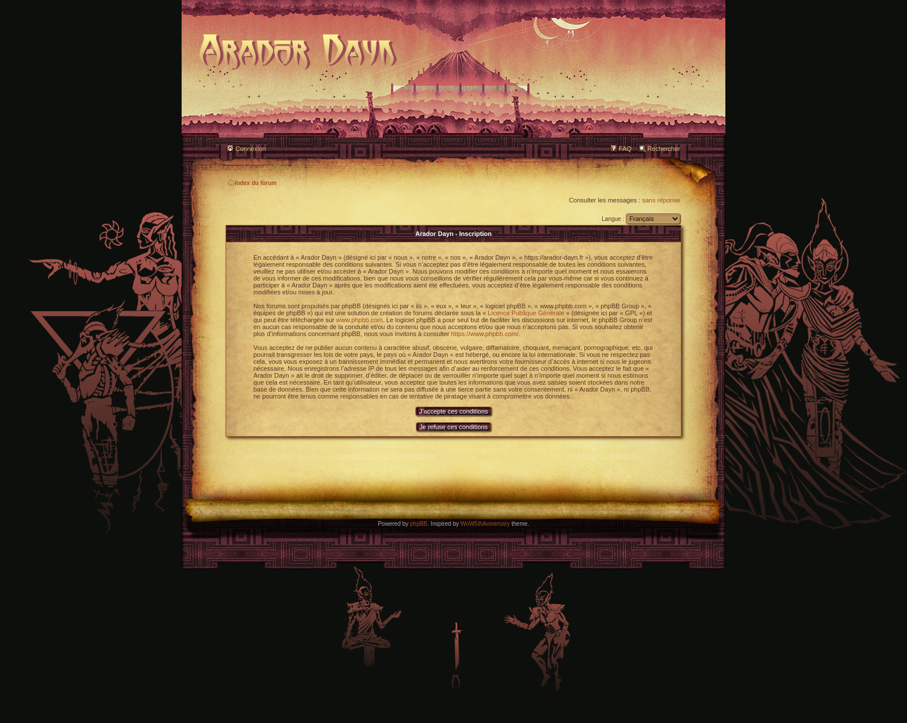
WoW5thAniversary (485, 524)
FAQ (625, 148)
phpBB (418, 524)
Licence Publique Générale (526, 312)
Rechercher (663, 148)
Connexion (250, 148)
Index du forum (251, 183)
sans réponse (661, 200)
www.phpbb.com (359, 319)
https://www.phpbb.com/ (485, 333)
